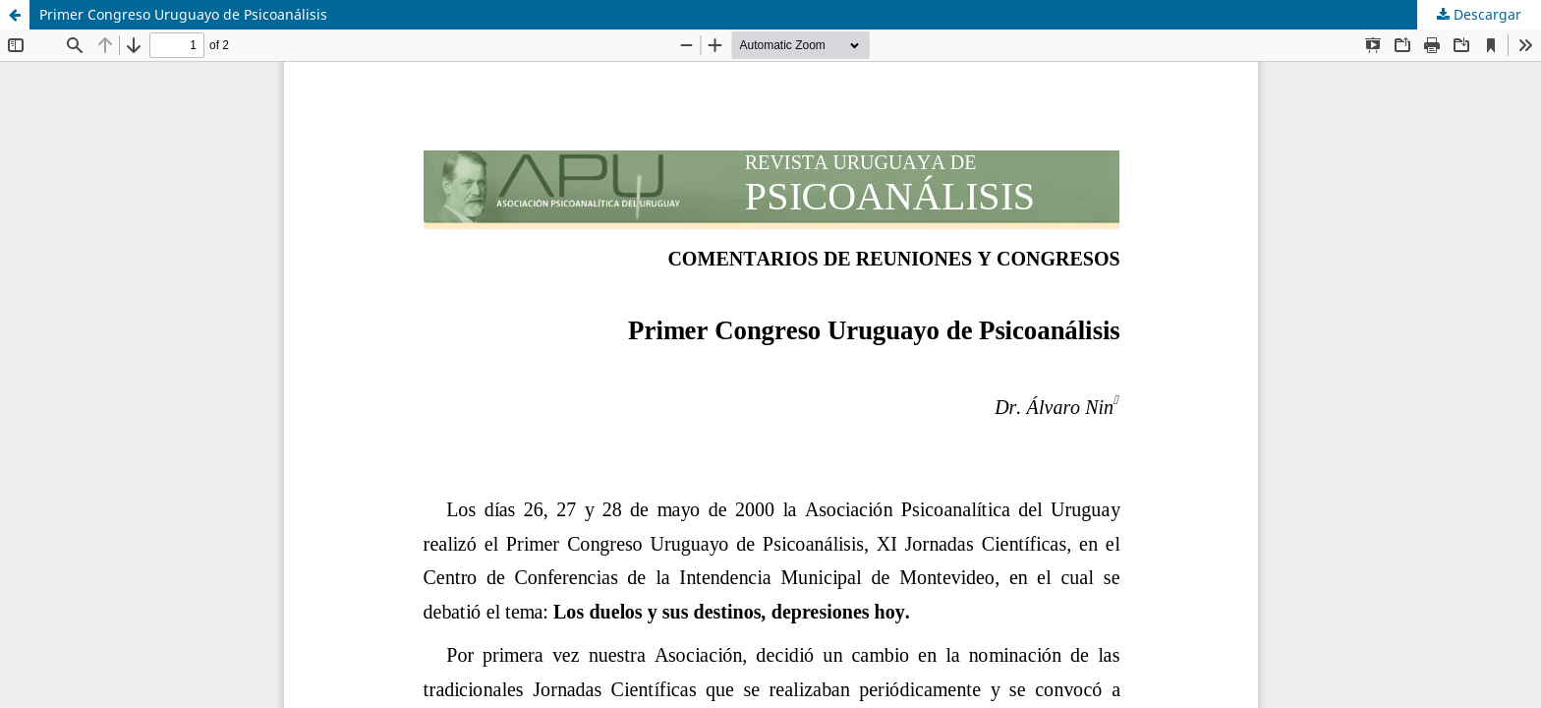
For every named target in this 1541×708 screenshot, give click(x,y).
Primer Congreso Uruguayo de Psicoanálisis (183, 14)
